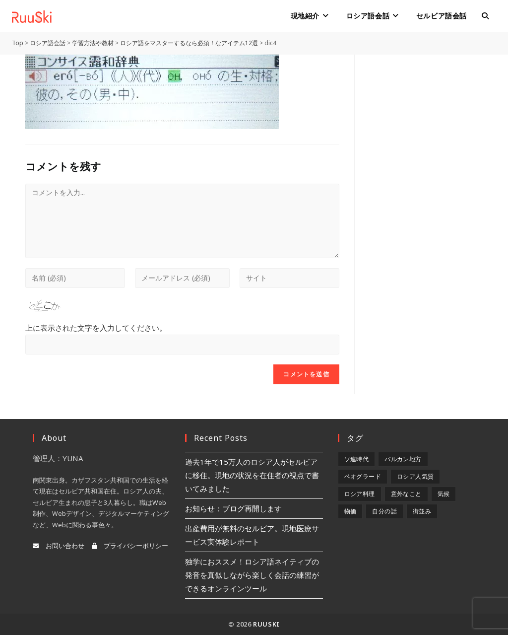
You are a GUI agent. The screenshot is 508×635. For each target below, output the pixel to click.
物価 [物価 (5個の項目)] (350, 511)
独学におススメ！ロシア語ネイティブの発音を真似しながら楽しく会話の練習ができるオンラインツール (252, 575)
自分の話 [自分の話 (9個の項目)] (384, 511)
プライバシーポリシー (130, 546)
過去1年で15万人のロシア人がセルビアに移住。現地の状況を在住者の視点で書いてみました (252, 475)
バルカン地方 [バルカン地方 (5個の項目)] (402, 459)
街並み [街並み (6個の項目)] (422, 511)
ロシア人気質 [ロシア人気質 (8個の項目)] (415, 476)
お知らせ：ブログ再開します (233, 508)
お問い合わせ (58, 546)
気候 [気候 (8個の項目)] (444, 494)
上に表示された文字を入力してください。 (96, 328)
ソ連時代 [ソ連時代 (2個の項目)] (356, 459)
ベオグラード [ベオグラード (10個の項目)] (362, 476)
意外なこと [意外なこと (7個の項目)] (406, 494)
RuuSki (266, 624)
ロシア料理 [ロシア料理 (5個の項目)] (359, 494)
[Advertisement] (426, 204)
